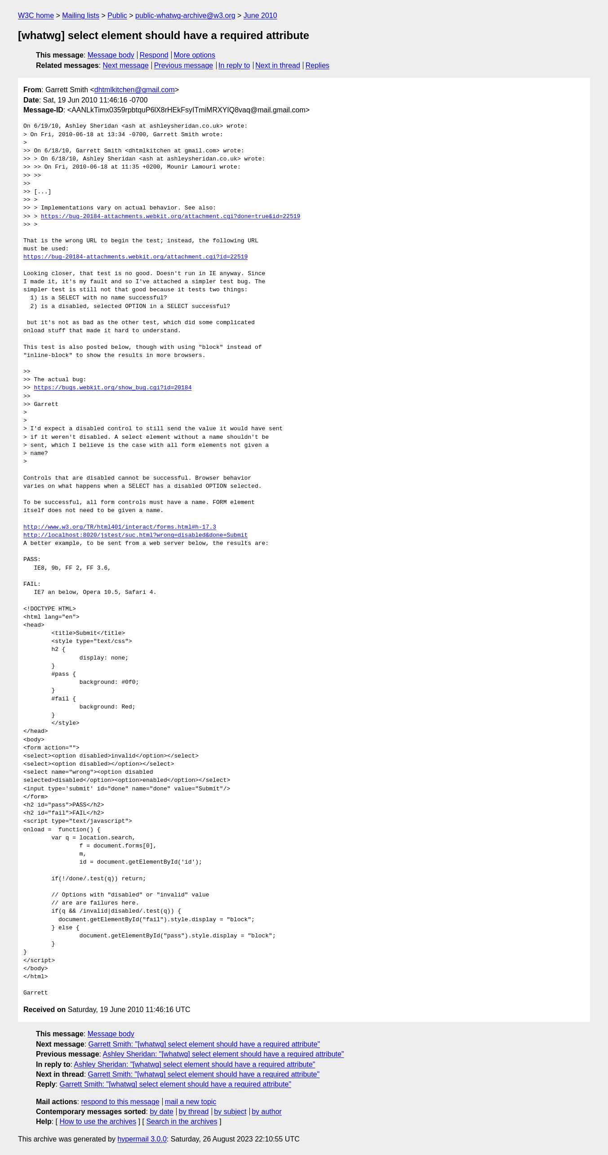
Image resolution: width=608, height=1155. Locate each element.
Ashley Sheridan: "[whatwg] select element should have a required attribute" (223, 1054)
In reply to (234, 65)
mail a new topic (191, 1102)
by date (161, 1111)
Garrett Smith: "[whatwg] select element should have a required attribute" (204, 1044)
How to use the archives (97, 1121)
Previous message (183, 65)
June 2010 (260, 15)
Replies (317, 65)
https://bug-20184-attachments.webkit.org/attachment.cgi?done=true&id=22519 (170, 217)
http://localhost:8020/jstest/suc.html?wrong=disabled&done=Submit (135, 535)
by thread (194, 1111)
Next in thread (277, 65)
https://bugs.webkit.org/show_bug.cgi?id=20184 (112, 388)
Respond (154, 55)
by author (267, 1111)
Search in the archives (181, 1121)
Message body (111, 55)
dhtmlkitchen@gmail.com (134, 90)
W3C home (36, 15)
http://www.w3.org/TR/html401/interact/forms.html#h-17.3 (119, 527)
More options (195, 55)
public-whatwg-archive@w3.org (185, 15)
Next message (126, 65)
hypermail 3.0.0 (141, 1139)
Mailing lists (80, 15)
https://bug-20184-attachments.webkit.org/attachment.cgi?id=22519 (135, 257)
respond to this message (120, 1102)
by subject (230, 1111)
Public (117, 15)
